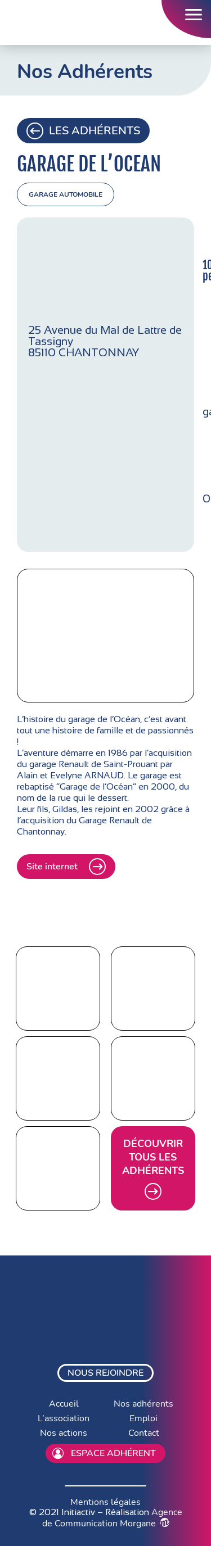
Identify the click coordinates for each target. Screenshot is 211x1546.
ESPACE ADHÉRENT (104, 1453)
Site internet (66, 866)
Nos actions (63, 1433)
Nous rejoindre (105, 1373)
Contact (143, 1433)
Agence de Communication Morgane (112, 1518)
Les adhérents (83, 131)
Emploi (143, 1418)
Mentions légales (105, 1502)
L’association (63, 1418)
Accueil (64, 1404)
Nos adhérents (143, 1404)
